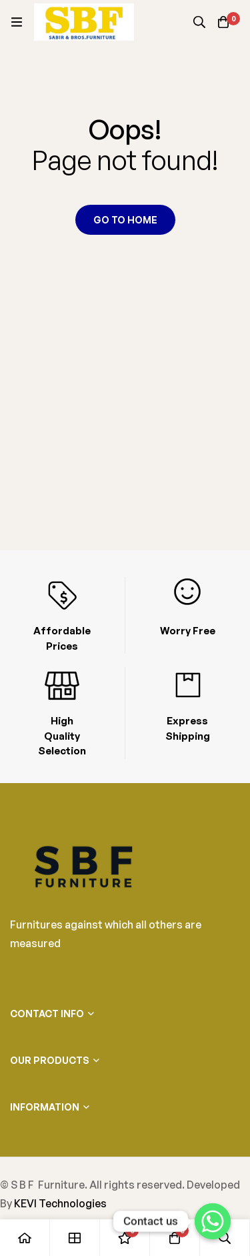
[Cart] (223, 22)
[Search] (199, 22)
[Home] (25, 1237)
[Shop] (75, 1237)
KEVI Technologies (60, 1203)
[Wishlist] (125, 1237)
